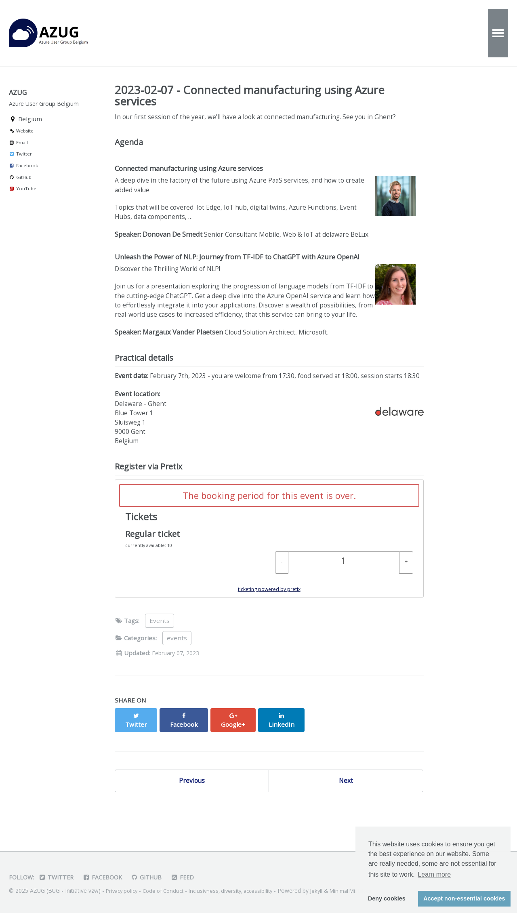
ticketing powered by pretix (269, 628)
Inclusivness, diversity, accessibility (241, 890)
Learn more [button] (434, 874)
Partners (400, 33)
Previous (192, 811)
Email (18, 155)
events (177, 677)
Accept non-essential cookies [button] (464, 898)
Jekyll (330, 890)
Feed (189, 877)
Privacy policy (123, 890)
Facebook (23, 178)
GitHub (20, 190)
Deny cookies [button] (387, 898)
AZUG (57, 33)
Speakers (345, 33)
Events (155, 33)
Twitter (20, 167)
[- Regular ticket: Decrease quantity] (281, 602)
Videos (200, 33)
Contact (292, 33)
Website (21, 143)
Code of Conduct (168, 890)
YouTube (22, 201)
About (245, 33)
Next (345, 811)
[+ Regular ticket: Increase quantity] (406, 602)
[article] (269, 577)
